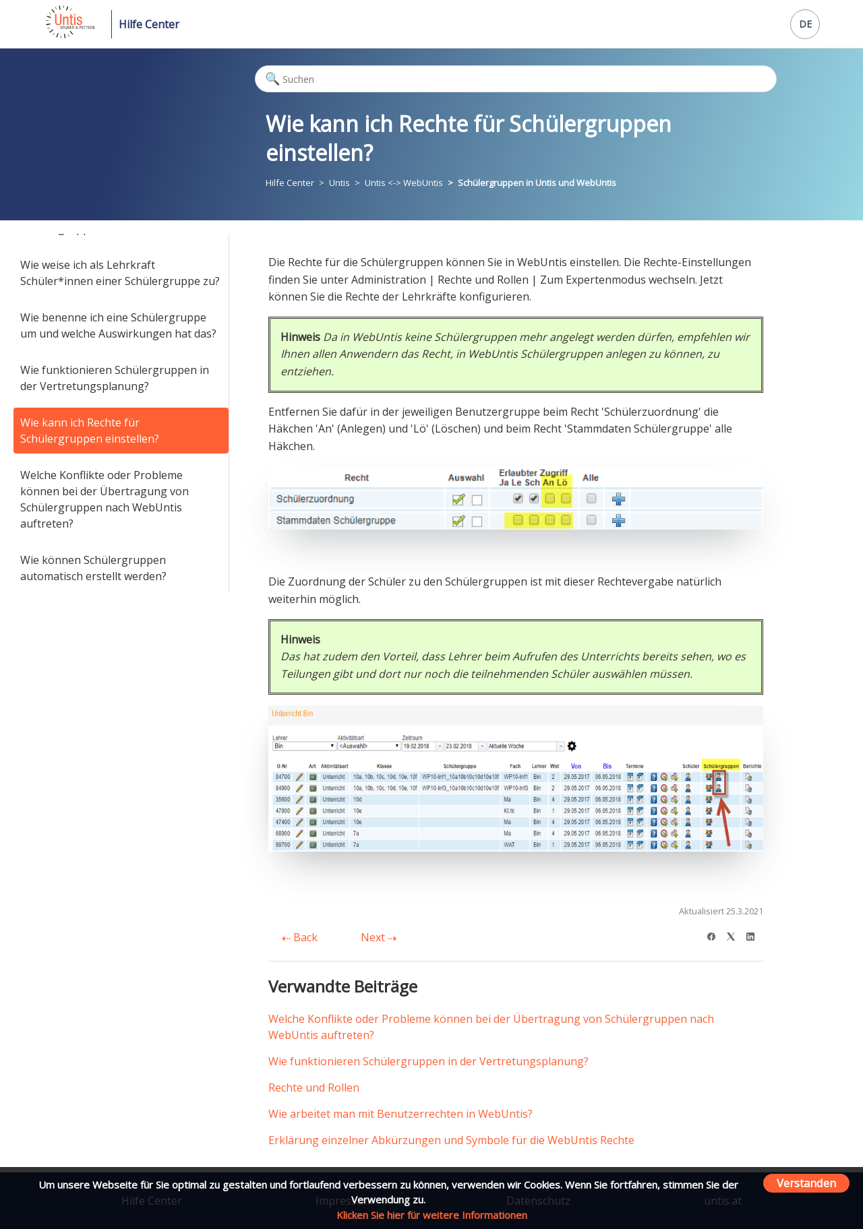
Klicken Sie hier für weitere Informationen (431, 1215)
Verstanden (806, 1183)
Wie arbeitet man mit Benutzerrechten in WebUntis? (400, 1113)
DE (805, 24)
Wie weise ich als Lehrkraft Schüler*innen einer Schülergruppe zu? (120, 272)
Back (300, 937)
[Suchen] (516, 78)
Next (378, 937)
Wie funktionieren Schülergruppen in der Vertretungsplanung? (114, 378)
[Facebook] (715, 934)
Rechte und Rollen (313, 1087)
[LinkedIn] (754, 934)
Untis (339, 183)
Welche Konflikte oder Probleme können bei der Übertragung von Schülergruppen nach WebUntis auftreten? (104, 499)
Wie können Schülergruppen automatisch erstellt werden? (93, 568)
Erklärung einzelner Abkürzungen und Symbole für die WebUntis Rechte (451, 1140)
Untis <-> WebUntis (404, 183)
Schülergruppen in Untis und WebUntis (537, 183)
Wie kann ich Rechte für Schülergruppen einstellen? (89, 430)
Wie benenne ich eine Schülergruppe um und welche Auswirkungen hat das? (118, 325)
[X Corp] (735, 934)
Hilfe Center (149, 24)
